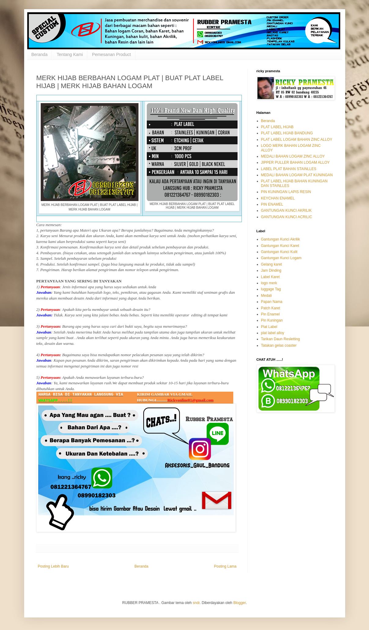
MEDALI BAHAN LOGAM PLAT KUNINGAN (297, 175)
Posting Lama (225, 566)
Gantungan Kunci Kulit (279, 252)
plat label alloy (272, 333)
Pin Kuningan (272, 320)
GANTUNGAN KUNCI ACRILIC (286, 217)
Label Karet (270, 277)
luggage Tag (271, 289)
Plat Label (269, 327)
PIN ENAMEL (272, 204)
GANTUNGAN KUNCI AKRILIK (286, 210)
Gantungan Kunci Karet (280, 246)
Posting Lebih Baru (53, 566)
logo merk (269, 283)
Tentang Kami (70, 54)
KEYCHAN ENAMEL (278, 198)
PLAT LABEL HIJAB (277, 127)
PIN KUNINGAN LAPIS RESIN (286, 192)
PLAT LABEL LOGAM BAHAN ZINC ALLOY (296, 139)
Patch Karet (270, 308)
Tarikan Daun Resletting (280, 339)
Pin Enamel (270, 314)
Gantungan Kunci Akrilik (280, 239)
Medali (266, 295)
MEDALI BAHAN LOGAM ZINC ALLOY (293, 156)
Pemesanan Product (111, 54)
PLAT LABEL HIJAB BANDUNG (287, 133)
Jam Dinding (271, 270)
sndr (196, 603)
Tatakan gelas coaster (279, 345)
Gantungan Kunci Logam (281, 258)
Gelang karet (271, 264)
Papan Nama (271, 302)
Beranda (39, 54)
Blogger (239, 603)
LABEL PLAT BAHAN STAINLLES (288, 169)
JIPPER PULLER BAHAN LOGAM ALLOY (295, 162)
